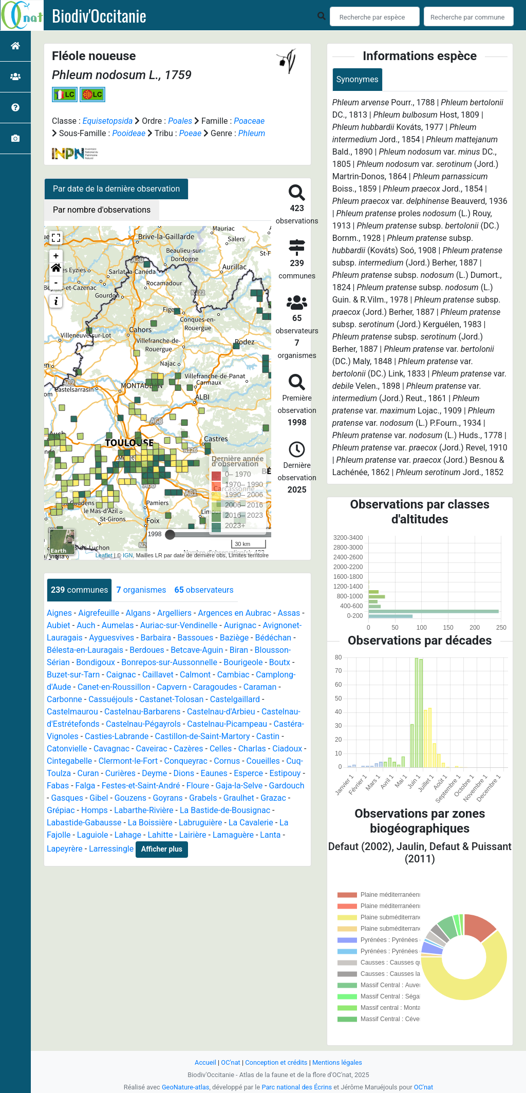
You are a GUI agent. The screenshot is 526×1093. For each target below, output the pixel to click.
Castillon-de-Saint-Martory (202, 736)
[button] (56, 269)
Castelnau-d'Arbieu (221, 712)
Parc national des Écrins (296, 1087)
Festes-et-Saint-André (141, 785)
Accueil (205, 1062)
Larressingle (111, 849)
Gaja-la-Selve (239, 785)
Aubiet (58, 625)
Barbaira (156, 638)
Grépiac (61, 810)
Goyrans (167, 798)
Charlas (252, 748)
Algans (138, 613)
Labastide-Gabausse (84, 822)
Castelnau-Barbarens (142, 712)
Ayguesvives (111, 638)
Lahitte (160, 835)
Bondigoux (95, 662)
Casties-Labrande (116, 736)
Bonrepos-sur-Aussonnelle (169, 662)
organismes (141, 590)
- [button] (56, 283)
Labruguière (200, 822)
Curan (88, 773)
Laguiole (92, 835)
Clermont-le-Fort (128, 761)
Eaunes (214, 773)
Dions (184, 773)
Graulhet (238, 798)
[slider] (170, 535)
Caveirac (151, 748)
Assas (288, 613)
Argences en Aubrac (234, 613)
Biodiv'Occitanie (99, 15)
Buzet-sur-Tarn (73, 675)
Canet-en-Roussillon (114, 687)
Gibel (98, 798)
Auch (86, 625)
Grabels (203, 798)
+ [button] (56, 256)
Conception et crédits (276, 1062)
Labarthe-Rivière (143, 810)
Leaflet (104, 555)
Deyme (154, 773)
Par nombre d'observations (102, 210)
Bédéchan (273, 638)
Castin (267, 736)
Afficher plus (161, 849)
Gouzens (130, 798)
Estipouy (284, 773)
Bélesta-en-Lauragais (85, 650)
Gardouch (287, 785)
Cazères (188, 748)
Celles (221, 748)
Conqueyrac (186, 761)
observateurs (203, 590)
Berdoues (146, 650)
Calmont (195, 675)
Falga (86, 785)
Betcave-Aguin (197, 650)
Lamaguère (233, 835)
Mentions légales (337, 1062)
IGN (128, 555)
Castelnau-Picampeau (227, 724)
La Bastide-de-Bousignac (225, 810)
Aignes (59, 613)
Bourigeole (242, 662)
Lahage (128, 835)
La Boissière (150, 822)
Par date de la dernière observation (116, 189)
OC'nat (230, 1062)
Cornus (227, 761)
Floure (197, 785)
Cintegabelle (69, 761)
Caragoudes (215, 687)
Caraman (260, 687)
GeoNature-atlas (186, 1087)
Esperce (248, 773)
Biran (239, 650)
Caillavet (158, 675)
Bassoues (195, 638)
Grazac (273, 798)
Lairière (192, 835)
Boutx (279, 662)
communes (79, 590)
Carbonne (64, 699)
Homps (94, 810)
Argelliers (174, 613)
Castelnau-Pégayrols (143, 724)
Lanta (270, 835)
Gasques (67, 798)
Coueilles (263, 761)
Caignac (121, 675)
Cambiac (233, 675)
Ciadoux (287, 748)
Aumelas (118, 625)
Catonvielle (67, 748)
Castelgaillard (235, 699)
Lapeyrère (65, 849)
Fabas (58, 785)
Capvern (171, 687)
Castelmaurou (72, 712)
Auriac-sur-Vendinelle (179, 625)
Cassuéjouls (110, 699)
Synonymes (357, 79)
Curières (120, 773)
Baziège (234, 638)
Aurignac (240, 625)
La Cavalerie (251, 822)
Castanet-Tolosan (171, 699)
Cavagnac (111, 748)
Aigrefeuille (98, 613)
